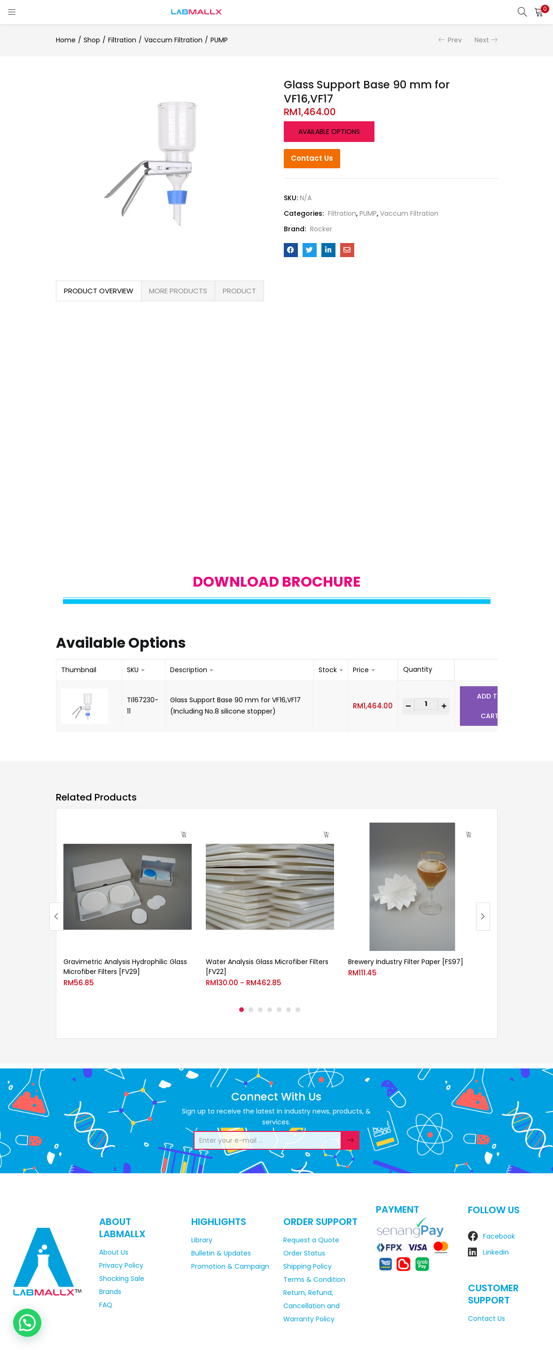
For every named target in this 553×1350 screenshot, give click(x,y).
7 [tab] (298, 1009)
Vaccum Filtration (173, 40)
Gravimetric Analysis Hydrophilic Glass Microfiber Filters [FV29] (125, 966)
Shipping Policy (307, 1266)
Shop (92, 40)
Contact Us (312, 158)
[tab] (98, 291)
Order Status (304, 1253)
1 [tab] (241, 1009)
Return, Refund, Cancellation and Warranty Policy (311, 1306)
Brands (110, 1291)
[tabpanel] (127, 909)
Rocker (321, 229)
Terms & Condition (314, 1279)
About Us (113, 1252)
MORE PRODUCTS (178, 291)
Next (482, 40)
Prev (455, 40)
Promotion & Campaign (230, 1266)
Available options (329, 131)
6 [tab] (288, 1009)
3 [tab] (260, 1009)
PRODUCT (239, 291)
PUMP (219, 40)
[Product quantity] (426, 704)
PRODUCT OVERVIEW (98, 291)
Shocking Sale (121, 1278)
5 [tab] (279, 1009)
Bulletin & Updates (221, 1253)
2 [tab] (251, 1009)
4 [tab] (269, 1009)
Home (66, 40)
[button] (539, 12)
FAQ (105, 1305)
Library (201, 1240)
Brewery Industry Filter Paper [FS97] (405, 961)
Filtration (122, 40)
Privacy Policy (121, 1265)
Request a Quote (311, 1240)
